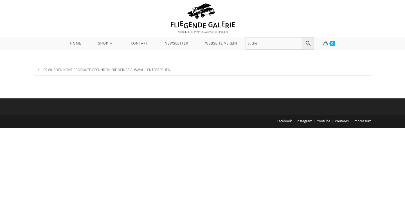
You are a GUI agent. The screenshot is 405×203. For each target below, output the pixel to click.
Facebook (284, 121)
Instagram (304, 121)
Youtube (323, 121)
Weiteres (342, 121)
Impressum (362, 121)
